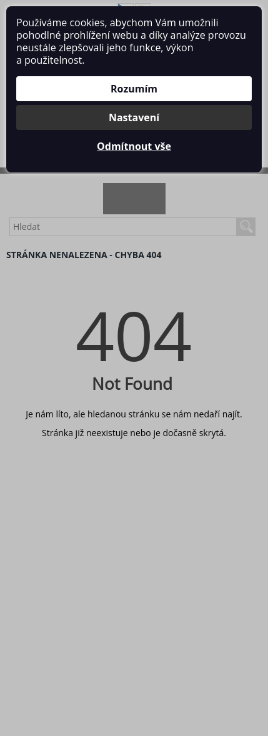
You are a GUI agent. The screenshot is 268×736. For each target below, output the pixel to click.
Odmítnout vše (134, 146)
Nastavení (134, 117)
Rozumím (134, 89)
